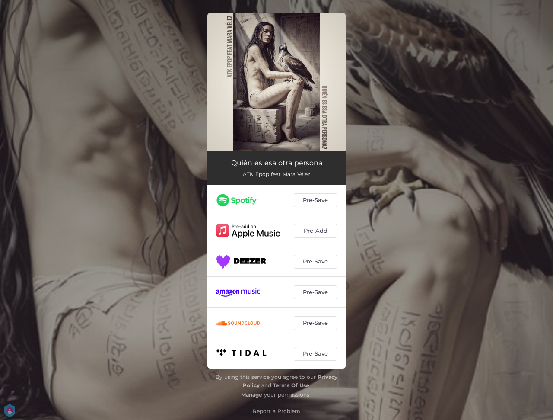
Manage (251, 394)
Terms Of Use (291, 385)
